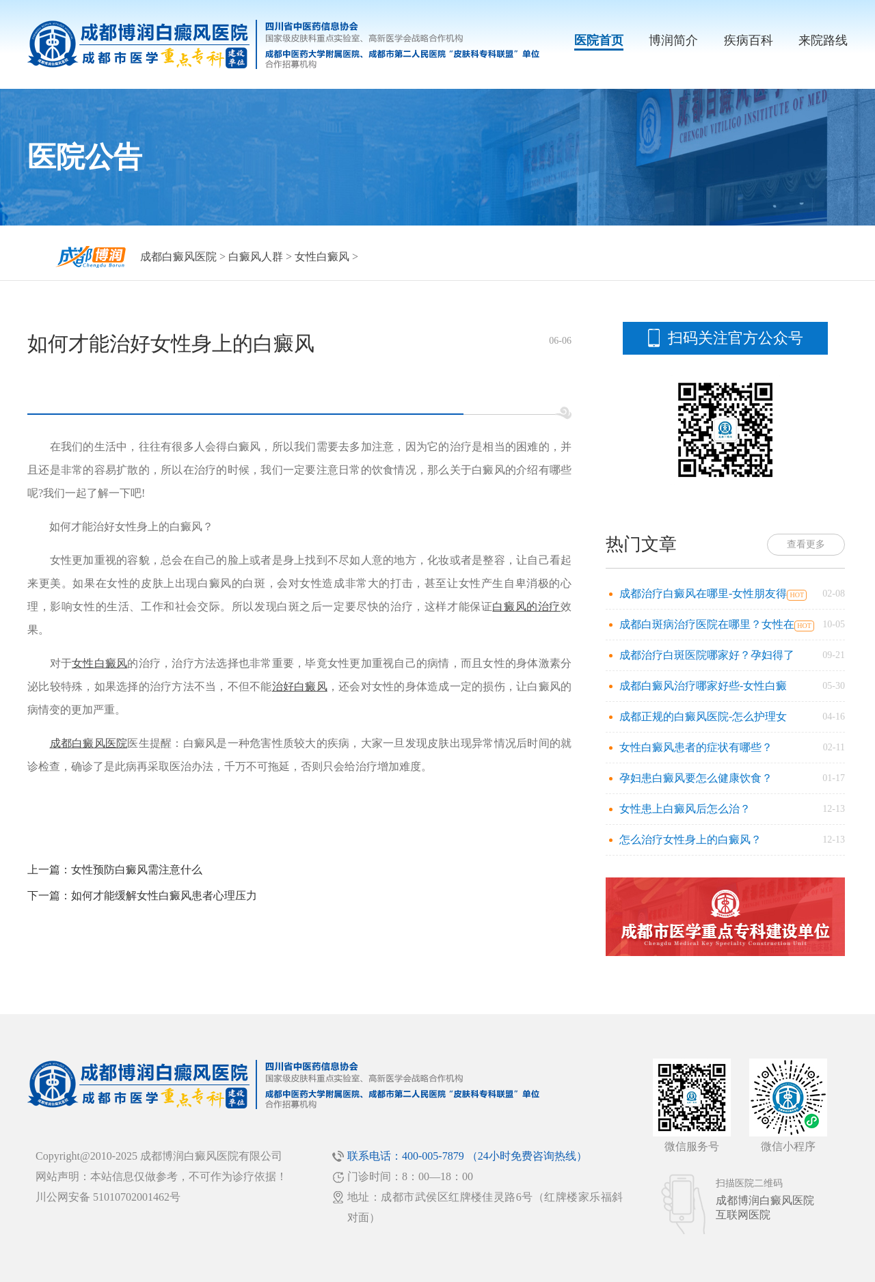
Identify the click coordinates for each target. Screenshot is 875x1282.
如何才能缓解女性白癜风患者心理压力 (164, 895)
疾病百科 (748, 40)
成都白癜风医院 (178, 256)
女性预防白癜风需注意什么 (136, 869)
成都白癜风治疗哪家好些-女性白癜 (703, 686)
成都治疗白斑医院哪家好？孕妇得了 (706, 655)
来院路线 (823, 40)
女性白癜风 (322, 256)
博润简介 (673, 40)
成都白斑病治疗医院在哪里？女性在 (706, 624)
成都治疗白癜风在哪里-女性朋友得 (703, 593)
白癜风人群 (255, 256)
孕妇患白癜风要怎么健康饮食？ (695, 778)
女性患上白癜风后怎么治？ (685, 809)
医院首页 (598, 40)
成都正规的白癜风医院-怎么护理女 (703, 716)
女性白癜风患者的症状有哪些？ (695, 747)
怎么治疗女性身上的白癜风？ (690, 839)
